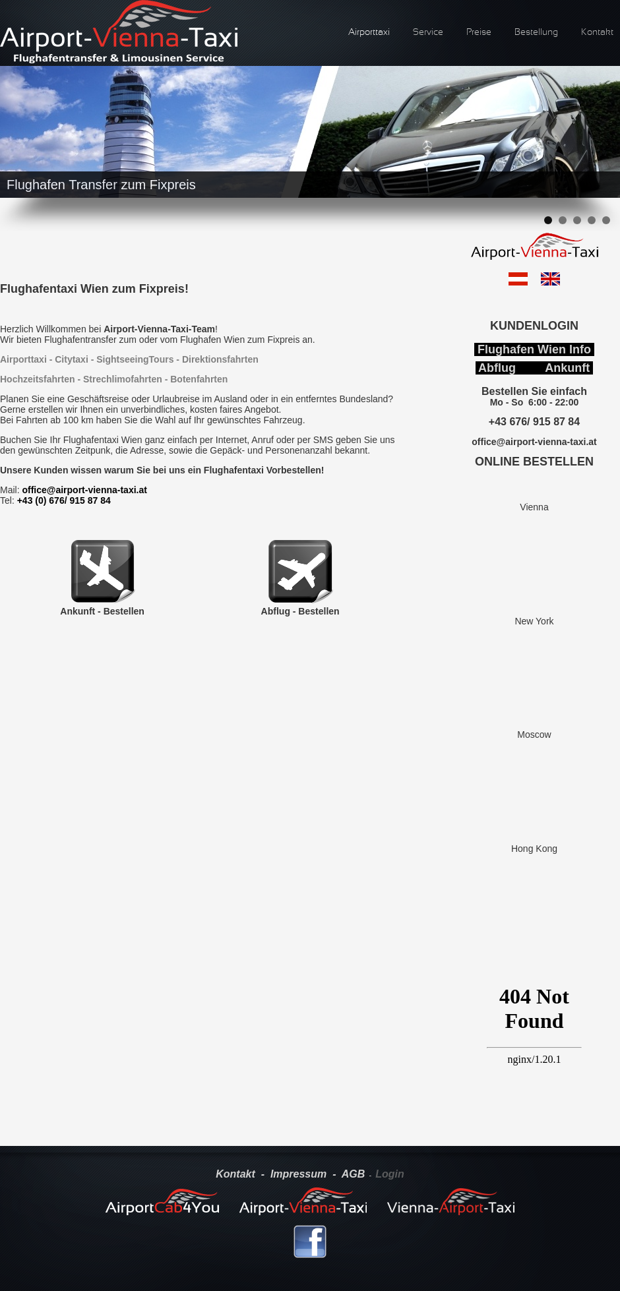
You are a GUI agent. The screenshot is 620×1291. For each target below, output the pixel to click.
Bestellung (536, 32)
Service (428, 32)
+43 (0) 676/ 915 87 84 (64, 500)
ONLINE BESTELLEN (534, 461)
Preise (478, 32)
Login (389, 1174)
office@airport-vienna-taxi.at (84, 490)
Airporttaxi (369, 32)
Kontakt (597, 32)
